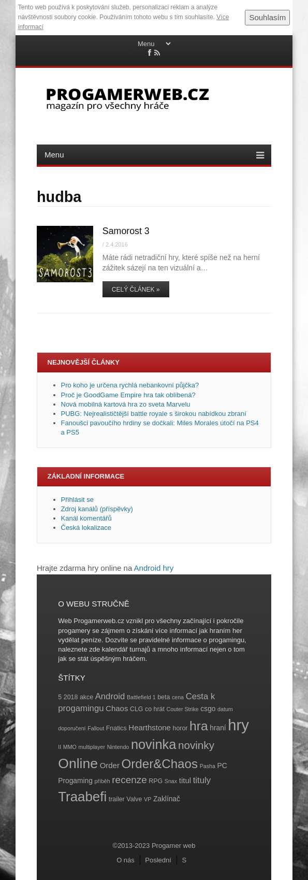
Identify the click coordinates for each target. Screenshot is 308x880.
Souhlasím (267, 17)
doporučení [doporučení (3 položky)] (71, 728)
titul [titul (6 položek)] (185, 780)
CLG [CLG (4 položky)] (136, 709)
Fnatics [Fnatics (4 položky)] (116, 728)
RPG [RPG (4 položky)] (156, 781)
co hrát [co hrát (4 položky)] (155, 709)
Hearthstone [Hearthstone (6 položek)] (149, 727)
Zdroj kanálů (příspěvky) (97, 509)
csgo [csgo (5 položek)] (207, 709)
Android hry (154, 568)
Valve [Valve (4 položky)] (134, 799)
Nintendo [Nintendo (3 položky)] (118, 747)
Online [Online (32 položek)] (78, 763)
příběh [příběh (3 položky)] (102, 781)
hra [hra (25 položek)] (198, 726)
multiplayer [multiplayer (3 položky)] (91, 747)
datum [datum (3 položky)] (225, 709)
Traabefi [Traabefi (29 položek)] (82, 796)
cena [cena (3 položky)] (178, 697)
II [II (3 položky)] (59, 747)
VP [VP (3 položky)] (147, 799)
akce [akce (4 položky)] (86, 697)
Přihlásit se (77, 499)
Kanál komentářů (86, 518)
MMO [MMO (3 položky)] (70, 747)
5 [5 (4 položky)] (60, 697)
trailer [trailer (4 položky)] (117, 799)
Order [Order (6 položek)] (110, 765)
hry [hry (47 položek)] (238, 724)
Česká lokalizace (86, 527)
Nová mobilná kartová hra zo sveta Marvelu (125, 404)
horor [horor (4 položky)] (180, 728)
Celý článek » (136, 289)
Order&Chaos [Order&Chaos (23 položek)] (160, 764)
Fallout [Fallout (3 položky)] (95, 728)
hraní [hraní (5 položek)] (218, 728)
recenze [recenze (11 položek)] (129, 779)
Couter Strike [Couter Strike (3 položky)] (183, 709)
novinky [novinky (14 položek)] (196, 745)
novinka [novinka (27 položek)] (153, 744)
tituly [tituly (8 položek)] (202, 780)
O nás (125, 860)
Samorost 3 (126, 231)
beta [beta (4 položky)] (163, 697)
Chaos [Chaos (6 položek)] (117, 708)
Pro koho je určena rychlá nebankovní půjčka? (131, 385)
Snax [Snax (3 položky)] (171, 781)
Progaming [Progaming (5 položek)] (75, 781)
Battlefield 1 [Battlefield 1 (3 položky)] (141, 697)
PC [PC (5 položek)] (222, 766)
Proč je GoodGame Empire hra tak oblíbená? (128, 395)
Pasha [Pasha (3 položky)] (207, 766)
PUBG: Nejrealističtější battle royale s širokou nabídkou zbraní (153, 413)
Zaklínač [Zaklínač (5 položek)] (166, 799)
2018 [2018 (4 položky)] (71, 697)
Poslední (158, 860)
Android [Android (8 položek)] (110, 696)
